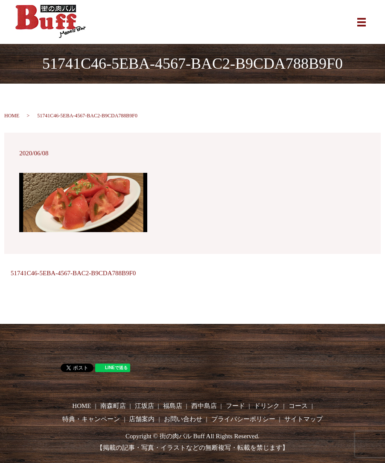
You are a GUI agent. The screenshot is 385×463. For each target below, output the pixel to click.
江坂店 (144, 405)
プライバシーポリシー (243, 419)
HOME (11, 116)
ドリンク (267, 405)
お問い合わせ (183, 419)
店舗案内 (142, 419)
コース (298, 405)
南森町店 (113, 405)
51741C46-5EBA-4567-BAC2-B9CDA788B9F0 (73, 273)
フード (235, 405)
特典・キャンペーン (91, 419)
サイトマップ (303, 419)
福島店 (172, 405)
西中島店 (204, 405)
